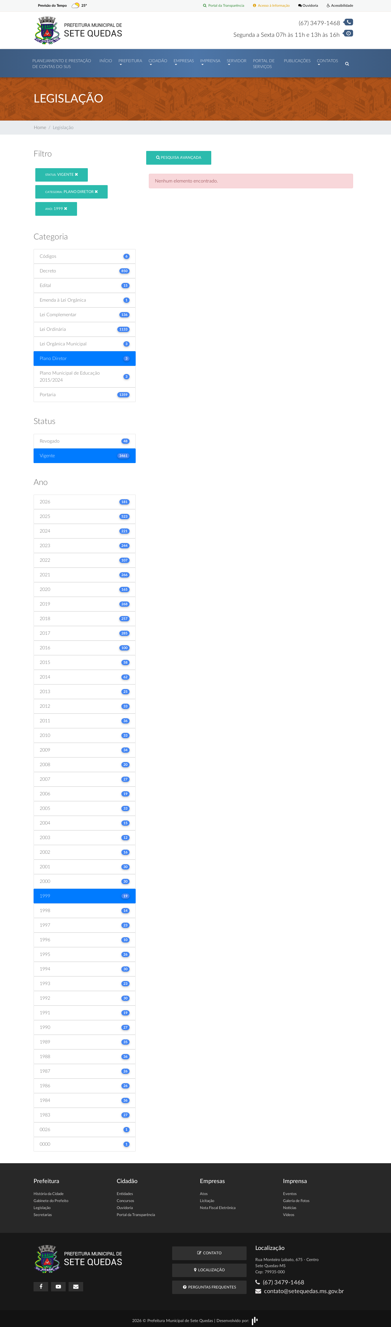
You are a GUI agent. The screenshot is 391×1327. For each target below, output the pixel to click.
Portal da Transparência (217, 6)
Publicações (297, 60)
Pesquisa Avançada (178, 154)
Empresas (184, 60)
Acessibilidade (339, 6)
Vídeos (288, 1212)
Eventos (290, 1191)
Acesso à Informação (267, 6)
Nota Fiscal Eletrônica (217, 1205)
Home (40, 124)
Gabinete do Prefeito (51, 1198)
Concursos (125, 1198)
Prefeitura (130, 60)
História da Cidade (49, 1191)
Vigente (61, 171)
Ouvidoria (306, 6)
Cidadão (158, 60)
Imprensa (210, 60)
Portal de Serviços (264, 62)
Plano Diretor (71, 189)
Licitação (207, 1198)
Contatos (327, 60)
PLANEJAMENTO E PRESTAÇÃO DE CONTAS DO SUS (61, 62)
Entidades (125, 1191)
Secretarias (43, 1212)
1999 (56, 206)
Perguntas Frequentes (209, 1284)
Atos (204, 1191)
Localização (209, 1267)
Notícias (289, 1205)
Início (106, 60)
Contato (209, 1250)
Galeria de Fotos (296, 1198)
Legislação (42, 1205)
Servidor (237, 60)
